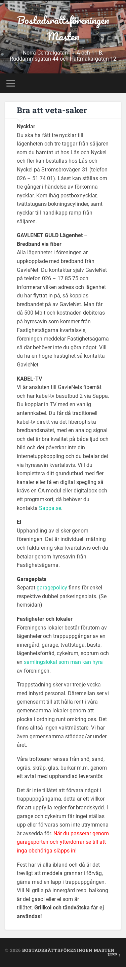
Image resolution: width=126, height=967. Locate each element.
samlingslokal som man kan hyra (63, 662)
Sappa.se (50, 508)
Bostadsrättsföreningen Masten (63, 28)
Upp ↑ (114, 954)
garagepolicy (52, 587)
